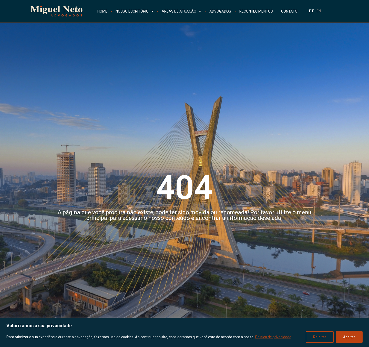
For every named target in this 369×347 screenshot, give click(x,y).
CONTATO (289, 11)
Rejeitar (319, 337)
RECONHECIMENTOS (256, 11)
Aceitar (349, 337)
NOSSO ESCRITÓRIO (134, 11)
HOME (102, 11)
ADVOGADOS (220, 11)
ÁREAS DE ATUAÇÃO (181, 11)
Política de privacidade (273, 337)
